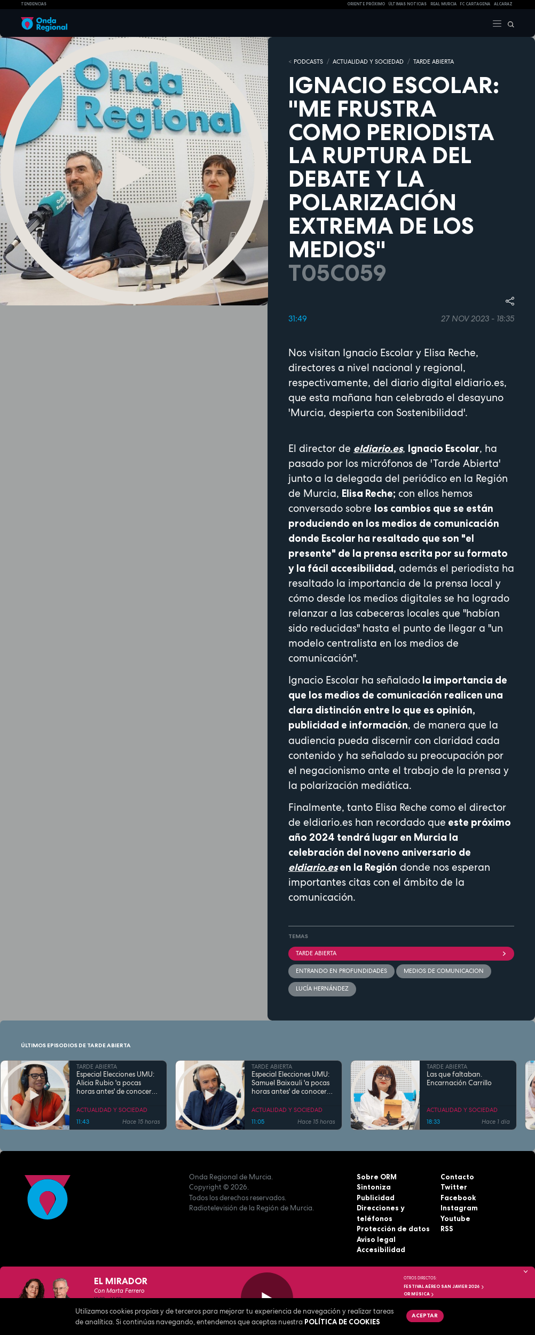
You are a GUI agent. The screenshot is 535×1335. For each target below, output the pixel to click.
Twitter (453, 1187)
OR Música (419, 1293)
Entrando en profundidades (341, 971)
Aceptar (425, 1315)
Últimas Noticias (407, 4)
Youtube (455, 1218)
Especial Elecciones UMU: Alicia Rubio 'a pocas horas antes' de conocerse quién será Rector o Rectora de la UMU (117, 1083)
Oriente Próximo (366, 4)
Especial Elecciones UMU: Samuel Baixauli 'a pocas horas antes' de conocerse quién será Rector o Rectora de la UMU (292, 1083)
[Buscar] (508, 23)
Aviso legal (376, 1239)
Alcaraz (503, 4)
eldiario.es (378, 448)
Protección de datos (393, 1228)
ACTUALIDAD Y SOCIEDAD (368, 61)
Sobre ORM (377, 1176)
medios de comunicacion (444, 971)
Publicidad (376, 1197)
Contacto (457, 1176)
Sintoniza (374, 1187)
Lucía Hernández (322, 988)
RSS (446, 1228)
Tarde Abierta (401, 953)
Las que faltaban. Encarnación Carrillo (459, 1078)
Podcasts (308, 61)
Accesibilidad (381, 1249)
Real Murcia (443, 4)
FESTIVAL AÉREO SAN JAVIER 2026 (444, 1286)
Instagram (459, 1207)
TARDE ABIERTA (433, 61)
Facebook (458, 1197)
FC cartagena (475, 4)
